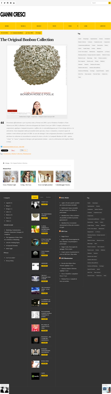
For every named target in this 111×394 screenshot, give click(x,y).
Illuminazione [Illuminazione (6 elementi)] (92, 51)
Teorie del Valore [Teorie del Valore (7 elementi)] (96, 74)
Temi (70, 26)
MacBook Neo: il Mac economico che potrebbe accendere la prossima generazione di (69, 218)
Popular (35, 197)
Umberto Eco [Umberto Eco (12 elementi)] (104, 74)
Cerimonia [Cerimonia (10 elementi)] (90, 42)
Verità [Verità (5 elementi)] (79, 77)
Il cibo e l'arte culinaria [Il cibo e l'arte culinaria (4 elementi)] (82, 51)
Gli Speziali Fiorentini (12, 245)
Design (39, 26)
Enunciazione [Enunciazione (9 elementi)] (100, 45)
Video (7, 221)
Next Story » (105, 385)
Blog (7, 206)
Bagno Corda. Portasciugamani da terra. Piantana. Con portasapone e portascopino (69, 242)
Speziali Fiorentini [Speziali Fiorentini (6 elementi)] (100, 70)
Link (85, 26)
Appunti (102, 26)
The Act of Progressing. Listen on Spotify (45, 277)
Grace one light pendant (45, 185)
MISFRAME (44, 263)
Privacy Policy (10, 260)
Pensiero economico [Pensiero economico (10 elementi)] (103, 58)
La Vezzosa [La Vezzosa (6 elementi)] (107, 51)
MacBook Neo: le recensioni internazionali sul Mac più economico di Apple (69, 225)
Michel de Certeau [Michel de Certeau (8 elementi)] (106, 54)
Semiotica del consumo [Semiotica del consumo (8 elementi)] (95, 64)
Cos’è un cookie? (10, 257)
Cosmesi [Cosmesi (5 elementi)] (93, 45)
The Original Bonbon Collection (26, 39)
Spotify (43, 373)
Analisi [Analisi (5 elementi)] (79, 38)
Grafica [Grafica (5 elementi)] (79, 48)
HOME (7, 26)
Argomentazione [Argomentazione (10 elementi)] (94, 38)
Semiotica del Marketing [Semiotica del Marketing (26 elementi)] (83, 70)
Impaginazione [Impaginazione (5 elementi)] (100, 51)
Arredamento (7, 154)
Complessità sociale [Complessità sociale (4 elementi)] (98, 42)
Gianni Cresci (44, 201)
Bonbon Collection (17, 154)
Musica (23, 26)
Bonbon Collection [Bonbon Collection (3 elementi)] (82, 42)
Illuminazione (27, 154)
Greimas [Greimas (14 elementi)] (93, 48)
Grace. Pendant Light (9, 185)
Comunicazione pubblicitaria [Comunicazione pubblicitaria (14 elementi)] (84, 45)
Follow (24, 150)
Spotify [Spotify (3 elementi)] (107, 70)
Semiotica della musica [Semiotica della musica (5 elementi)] (83, 67)
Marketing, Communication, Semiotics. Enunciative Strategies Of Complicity (13, 232)
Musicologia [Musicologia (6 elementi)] (89, 58)
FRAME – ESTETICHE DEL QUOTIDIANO (45, 350)
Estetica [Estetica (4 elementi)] (106, 45)
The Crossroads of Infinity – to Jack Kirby (45, 289)
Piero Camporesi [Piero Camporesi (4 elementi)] (81, 61)
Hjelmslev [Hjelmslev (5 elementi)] (99, 48)
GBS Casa (64, 231)
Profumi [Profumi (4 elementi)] (96, 61)
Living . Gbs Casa (26, 185)
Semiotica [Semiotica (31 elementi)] (86, 64)
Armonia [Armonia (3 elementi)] (101, 38)
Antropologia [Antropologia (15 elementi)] (85, 38)
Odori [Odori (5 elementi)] (95, 58)
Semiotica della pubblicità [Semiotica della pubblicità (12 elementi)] (95, 67)
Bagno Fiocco (65, 236)
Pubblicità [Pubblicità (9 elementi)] (102, 61)
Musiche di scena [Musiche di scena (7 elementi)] (81, 58)
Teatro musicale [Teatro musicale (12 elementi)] (88, 74)
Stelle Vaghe (9, 248)
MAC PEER (45, 361)
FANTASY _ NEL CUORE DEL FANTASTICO (46, 338)
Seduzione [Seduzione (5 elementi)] (80, 64)
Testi (54, 26)
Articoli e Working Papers (13, 242)
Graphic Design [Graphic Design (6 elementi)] (86, 48)
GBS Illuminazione (67, 258)
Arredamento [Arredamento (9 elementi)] (107, 38)
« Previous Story (4, 385)
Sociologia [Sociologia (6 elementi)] (92, 70)
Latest (41, 197)
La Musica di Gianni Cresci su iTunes (45, 326)
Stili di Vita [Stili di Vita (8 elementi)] (80, 74)
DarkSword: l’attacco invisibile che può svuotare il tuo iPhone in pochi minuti (69, 210)
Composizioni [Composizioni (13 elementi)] (107, 42)
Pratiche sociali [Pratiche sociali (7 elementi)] (90, 61)
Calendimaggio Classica (63, 185)
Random (48, 197)
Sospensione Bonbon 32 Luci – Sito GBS (13, 146)
